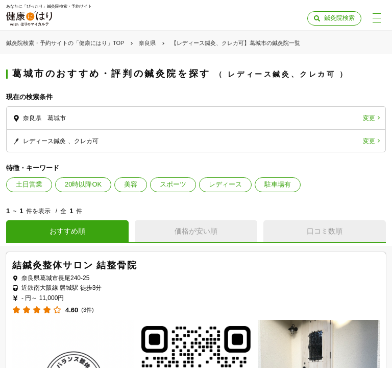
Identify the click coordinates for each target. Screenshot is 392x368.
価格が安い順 (196, 231)
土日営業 (29, 184)
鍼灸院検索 (339, 17)
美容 (130, 184)
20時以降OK (83, 184)
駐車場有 (277, 184)
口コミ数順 (324, 231)
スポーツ (173, 184)
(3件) (87, 310)
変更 (369, 118)
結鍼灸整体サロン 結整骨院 (74, 265)
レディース (225, 184)
